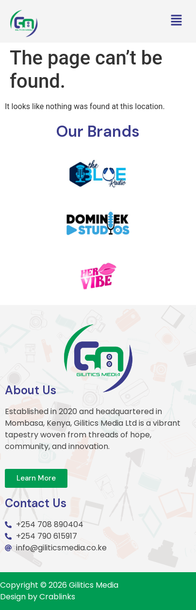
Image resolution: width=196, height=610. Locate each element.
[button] (176, 21)
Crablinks (57, 596)
